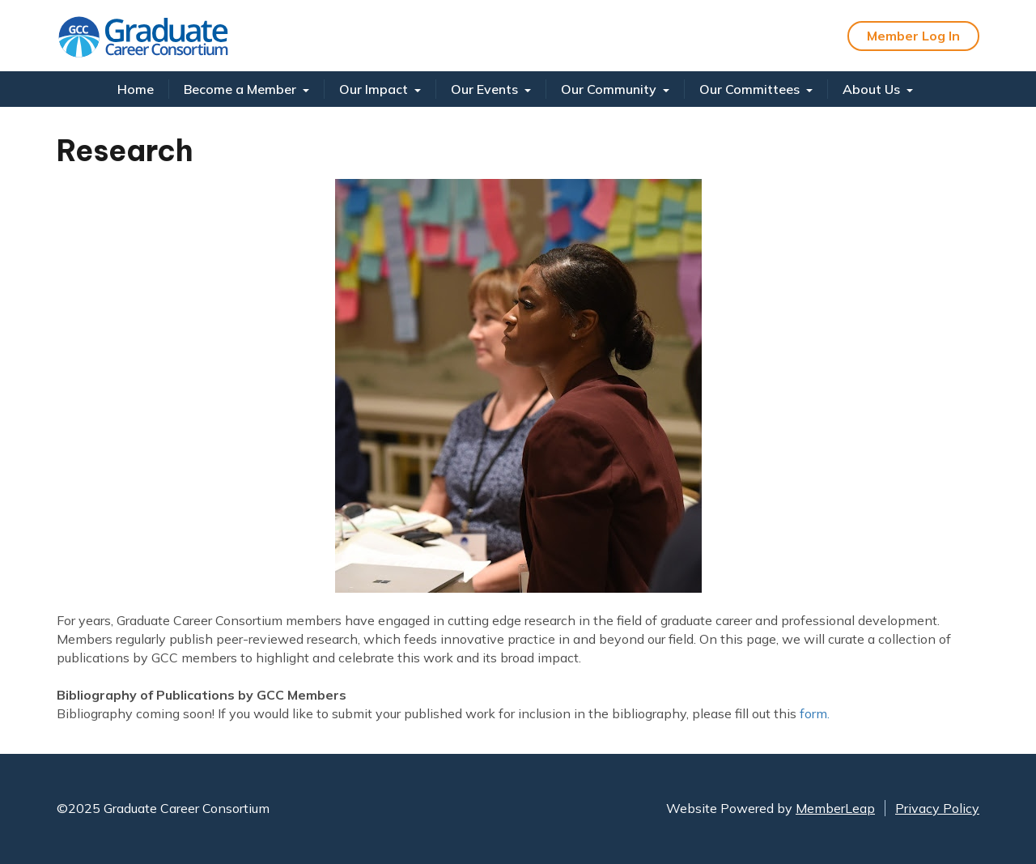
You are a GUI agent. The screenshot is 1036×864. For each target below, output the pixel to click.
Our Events (491, 89)
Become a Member (246, 89)
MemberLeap (835, 808)
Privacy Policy (937, 808)
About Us (878, 89)
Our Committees (756, 89)
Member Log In (913, 36)
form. (815, 713)
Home (135, 89)
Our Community (615, 89)
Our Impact (380, 89)
